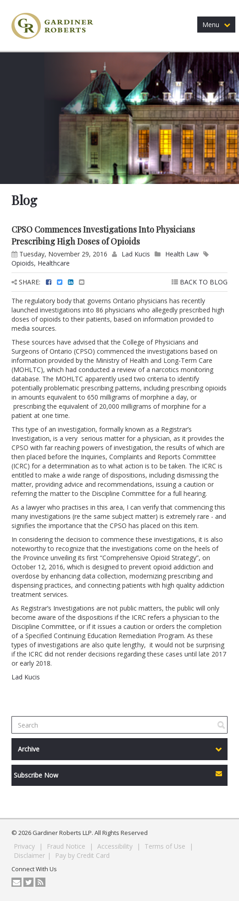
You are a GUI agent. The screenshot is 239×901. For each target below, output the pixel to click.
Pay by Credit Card (82, 855)
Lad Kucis (136, 254)
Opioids (22, 263)
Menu (216, 24)
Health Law (182, 254)
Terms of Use (166, 846)
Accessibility (115, 846)
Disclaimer (29, 855)
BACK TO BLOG (200, 282)
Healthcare (54, 263)
